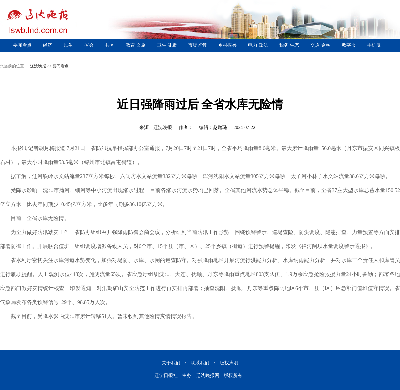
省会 (89, 45)
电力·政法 (258, 45)
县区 (109, 45)
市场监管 (197, 45)
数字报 (349, 45)
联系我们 (200, 362)
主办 (186, 375)
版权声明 (229, 362)
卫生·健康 (167, 45)
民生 (68, 45)
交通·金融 (320, 45)
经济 (47, 45)
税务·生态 (289, 45)
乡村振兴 (227, 45)
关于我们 (171, 362)
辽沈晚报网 (207, 375)
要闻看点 (22, 45)
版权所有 (233, 375)
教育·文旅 (136, 45)
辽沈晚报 (38, 66)
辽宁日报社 (166, 375)
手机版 (374, 45)
